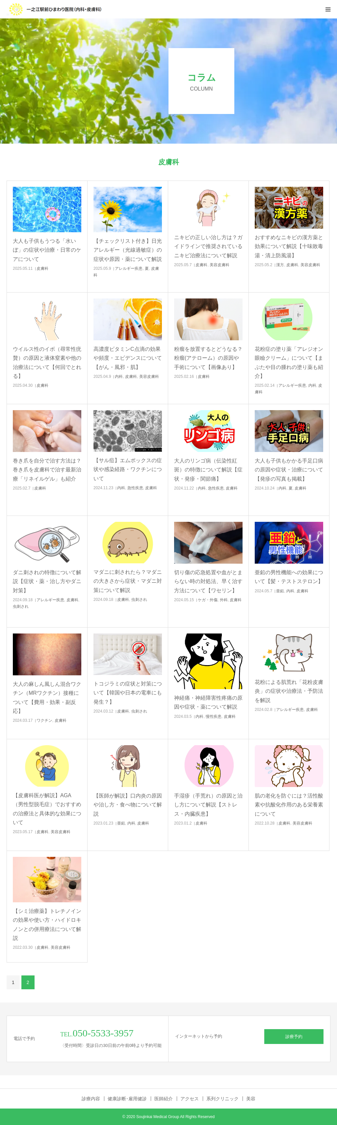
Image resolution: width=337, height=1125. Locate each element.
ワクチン (44, 720)
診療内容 (91, 1098)
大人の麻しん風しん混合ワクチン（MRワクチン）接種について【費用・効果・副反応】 (47, 697)
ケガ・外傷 (208, 600)
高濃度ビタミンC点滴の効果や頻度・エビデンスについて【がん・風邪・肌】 (127, 358)
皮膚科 (42, 268)
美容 (250, 1098)
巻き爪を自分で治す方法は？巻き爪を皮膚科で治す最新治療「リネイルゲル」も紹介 (47, 469)
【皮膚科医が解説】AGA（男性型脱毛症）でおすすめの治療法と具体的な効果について (47, 809)
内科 (119, 376)
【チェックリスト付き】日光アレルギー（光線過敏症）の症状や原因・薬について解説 (127, 250)
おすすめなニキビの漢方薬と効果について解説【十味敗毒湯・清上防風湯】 (289, 246)
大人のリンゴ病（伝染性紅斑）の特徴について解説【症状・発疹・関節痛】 (208, 469)
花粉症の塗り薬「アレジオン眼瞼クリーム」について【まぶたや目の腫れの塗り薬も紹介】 (289, 362)
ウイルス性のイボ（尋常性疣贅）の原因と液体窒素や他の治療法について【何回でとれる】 (47, 362)
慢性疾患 (213, 716)
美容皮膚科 (219, 265)
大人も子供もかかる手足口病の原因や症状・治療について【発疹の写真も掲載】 (289, 469)
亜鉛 (280, 591)
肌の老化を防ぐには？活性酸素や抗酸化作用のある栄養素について (289, 804)
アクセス (189, 1098)
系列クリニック (222, 1098)
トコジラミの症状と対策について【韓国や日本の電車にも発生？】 (127, 692)
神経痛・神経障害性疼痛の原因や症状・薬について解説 (208, 702)
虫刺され (21, 606)
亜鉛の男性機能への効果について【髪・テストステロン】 (289, 577)
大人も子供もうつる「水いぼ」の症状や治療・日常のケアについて (47, 250)
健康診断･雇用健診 (127, 1098)
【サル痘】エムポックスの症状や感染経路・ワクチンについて (127, 469)
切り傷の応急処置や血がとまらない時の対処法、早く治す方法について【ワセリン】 (208, 581)
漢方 (280, 265)
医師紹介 (163, 1098)
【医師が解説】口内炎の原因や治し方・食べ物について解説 (127, 804)
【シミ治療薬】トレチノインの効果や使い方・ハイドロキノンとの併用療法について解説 (47, 924)
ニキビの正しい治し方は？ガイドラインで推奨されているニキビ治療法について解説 (208, 246)
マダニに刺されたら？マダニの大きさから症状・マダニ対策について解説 (127, 581)
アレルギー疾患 (129, 268)
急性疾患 (135, 488)
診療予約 (293, 1036)
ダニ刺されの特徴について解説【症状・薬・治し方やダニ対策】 (47, 581)
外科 (224, 600)
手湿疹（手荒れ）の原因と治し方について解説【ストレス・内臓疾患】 (208, 804)
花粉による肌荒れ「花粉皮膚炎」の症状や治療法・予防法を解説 (289, 691)
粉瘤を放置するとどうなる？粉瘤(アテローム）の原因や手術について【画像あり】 (208, 358)
